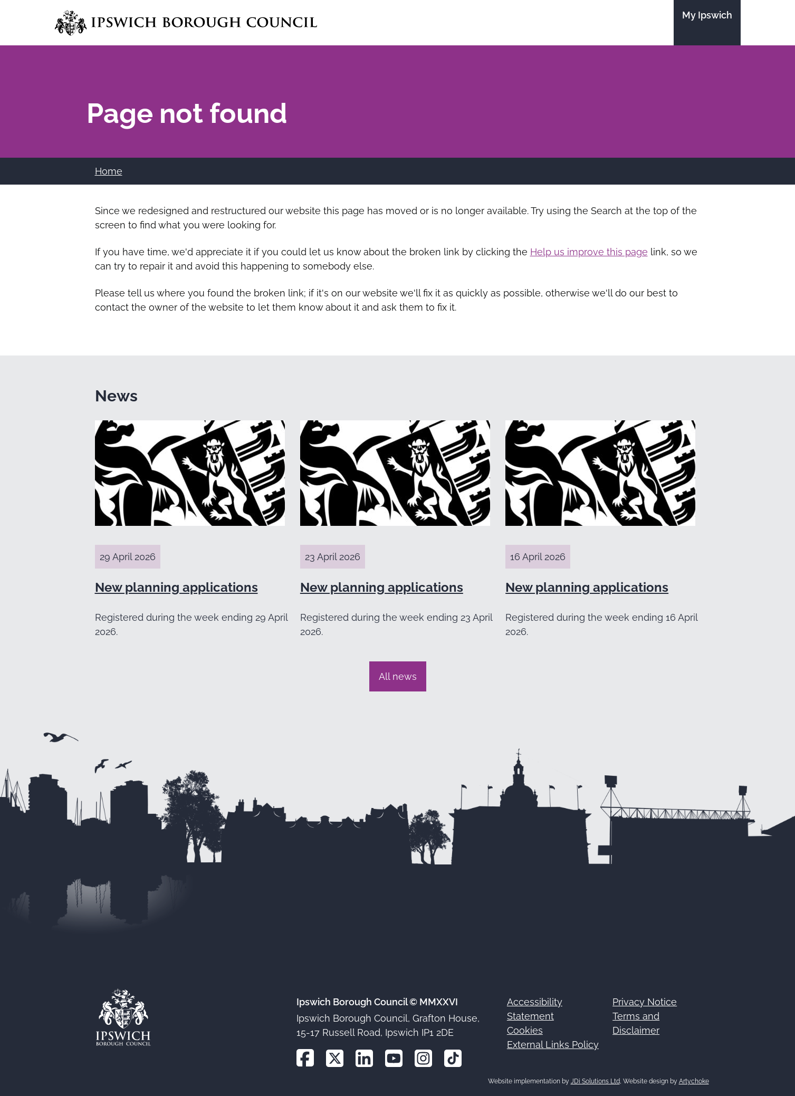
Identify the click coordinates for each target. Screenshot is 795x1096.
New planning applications (176, 587)
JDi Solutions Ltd (595, 1081)
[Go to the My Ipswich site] (707, 22)
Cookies (525, 1030)
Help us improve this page (589, 251)
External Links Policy (553, 1044)
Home (108, 171)
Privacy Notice (644, 1001)
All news (398, 676)
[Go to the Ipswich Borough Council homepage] (186, 23)
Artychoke (694, 1081)
